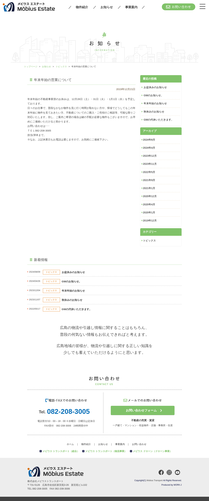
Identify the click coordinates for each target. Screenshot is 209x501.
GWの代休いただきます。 (159, 119)
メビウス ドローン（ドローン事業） (152, 451)
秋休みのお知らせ (154, 111)
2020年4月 (149, 204)
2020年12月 (150, 196)
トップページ (30, 66)
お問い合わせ (139, 444)
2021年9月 (149, 180)
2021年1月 (149, 188)
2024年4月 (149, 147)
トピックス (149, 240)
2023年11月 (150, 163)
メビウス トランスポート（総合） (61, 451)
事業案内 (131, 7)
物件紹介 (82, 7)
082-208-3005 (68, 411)
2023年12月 (150, 155)
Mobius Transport (155, 480)
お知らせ (106, 7)
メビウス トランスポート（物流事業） (106, 451)
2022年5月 (149, 172)
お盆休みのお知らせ (155, 87)
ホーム (70, 444)
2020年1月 (149, 212)
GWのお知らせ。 (154, 95)
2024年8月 (149, 139)
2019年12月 (150, 220)
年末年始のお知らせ (155, 103)
